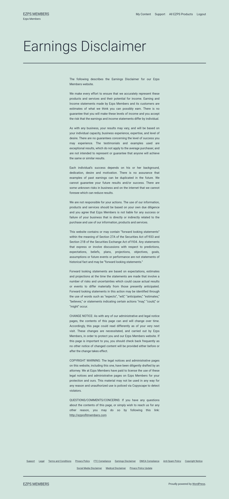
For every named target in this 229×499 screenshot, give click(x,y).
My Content (143, 14)
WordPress (198, 483)
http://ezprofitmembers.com (88, 415)
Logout (201, 14)
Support (160, 14)
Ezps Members (36, 14)
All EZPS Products (181, 14)
